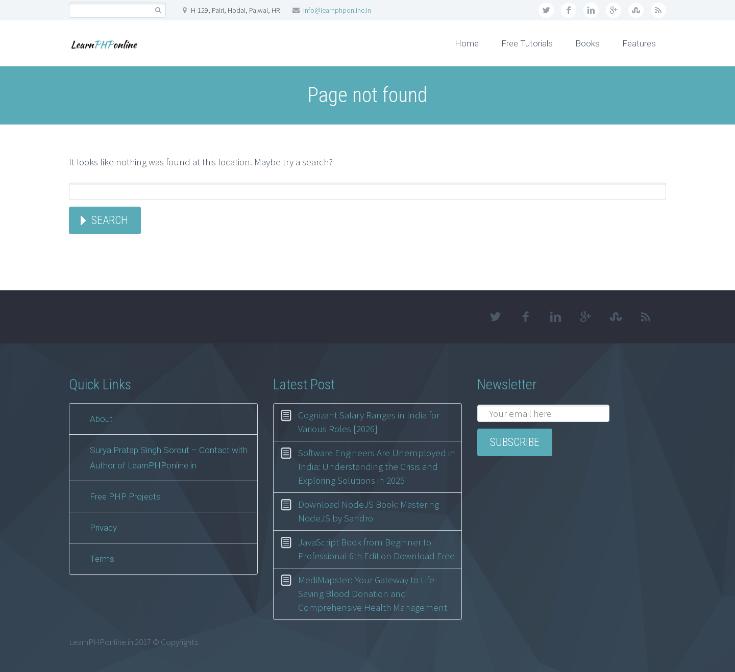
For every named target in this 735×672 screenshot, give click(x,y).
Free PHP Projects (125, 496)
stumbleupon (636, 10)
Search (109, 220)
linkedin (591, 10)
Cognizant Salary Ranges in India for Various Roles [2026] (368, 422)
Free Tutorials (527, 43)
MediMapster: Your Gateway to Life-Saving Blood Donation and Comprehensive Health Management (372, 593)
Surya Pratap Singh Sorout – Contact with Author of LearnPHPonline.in (169, 457)
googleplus (613, 10)
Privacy (103, 527)
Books (587, 43)
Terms (102, 559)
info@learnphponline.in (337, 10)
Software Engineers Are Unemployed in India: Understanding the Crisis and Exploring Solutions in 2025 (376, 466)
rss (658, 10)
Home (467, 43)
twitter (546, 10)
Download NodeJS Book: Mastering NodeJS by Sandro (368, 511)
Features (639, 43)
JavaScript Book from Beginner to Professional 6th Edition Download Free (376, 549)
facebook (568, 10)
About (101, 419)
